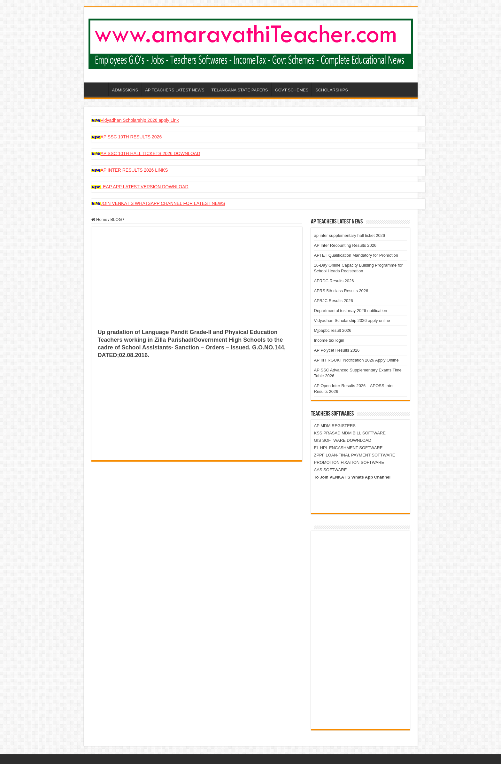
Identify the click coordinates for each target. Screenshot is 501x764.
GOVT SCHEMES (292, 90)
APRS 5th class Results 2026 (341, 290)
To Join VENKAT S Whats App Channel (352, 477)
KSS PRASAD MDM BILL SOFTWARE (350, 433)
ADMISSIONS (125, 90)
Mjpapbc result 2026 (332, 330)
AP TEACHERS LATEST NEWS (174, 90)
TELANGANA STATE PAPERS (240, 90)
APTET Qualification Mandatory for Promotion (356, 255)
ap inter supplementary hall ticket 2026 (349, 235)
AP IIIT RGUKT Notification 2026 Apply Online (356, 360)
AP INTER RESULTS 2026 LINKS (134, 170)
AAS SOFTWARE (330, 469)
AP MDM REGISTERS (335, 425)
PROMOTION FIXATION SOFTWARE (349, 462)
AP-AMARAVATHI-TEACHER (100, 89)
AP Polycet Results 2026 (337, 350)
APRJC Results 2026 (333, 300)
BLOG (116, 219)
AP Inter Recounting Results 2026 (345, 245)
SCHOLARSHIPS (331, 90)
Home (99, 219)
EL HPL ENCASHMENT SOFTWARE (348, 447)
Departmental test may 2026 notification (350, 310)
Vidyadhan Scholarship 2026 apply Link (140, 120)
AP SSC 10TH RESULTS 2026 (131, 136)
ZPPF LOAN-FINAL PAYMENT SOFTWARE (354, 455)
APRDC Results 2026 (334, 280)
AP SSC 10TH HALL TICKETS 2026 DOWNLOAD (150, 153)
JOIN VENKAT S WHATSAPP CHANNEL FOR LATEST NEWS (163, 203)
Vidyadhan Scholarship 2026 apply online (352, 320)
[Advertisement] (197, 281)
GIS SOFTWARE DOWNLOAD (342, 440)
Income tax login (329, 340)
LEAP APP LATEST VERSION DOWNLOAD (145, 186)
